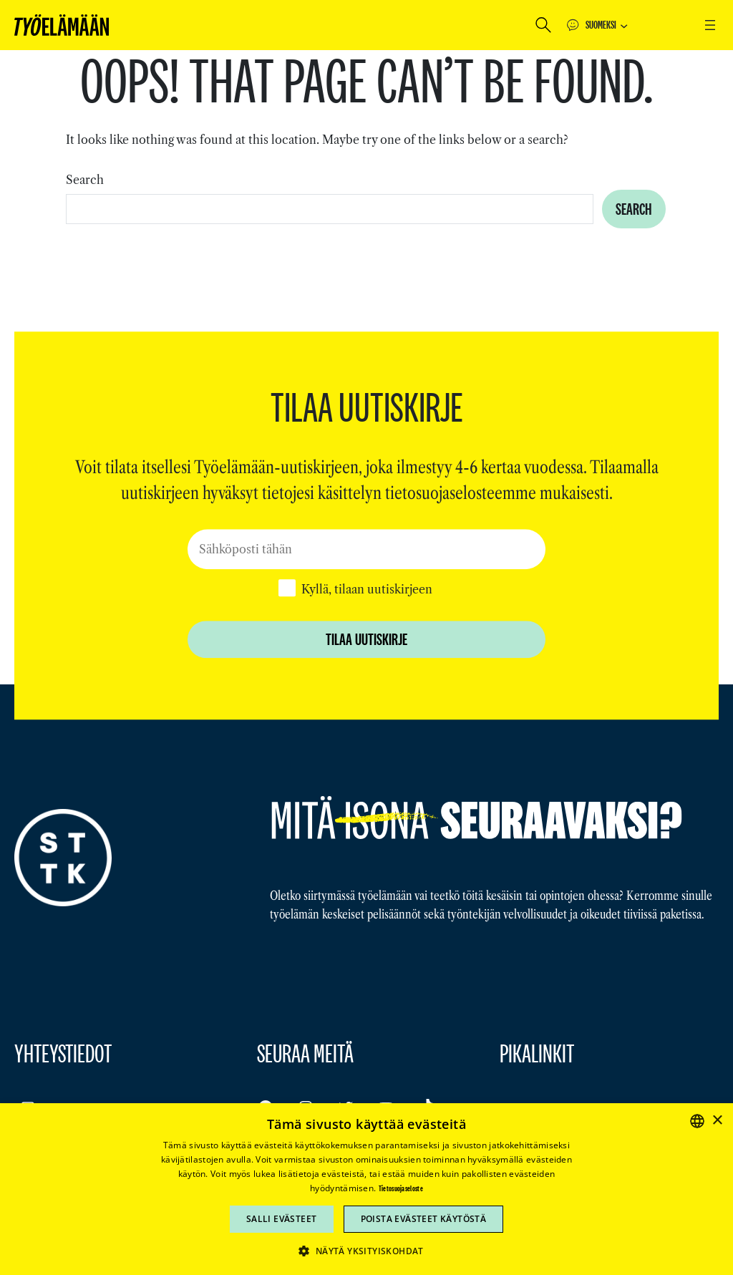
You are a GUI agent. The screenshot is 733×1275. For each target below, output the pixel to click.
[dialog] (366, 1189)
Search (85, 180)
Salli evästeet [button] (281, 1219)
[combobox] (329, 209)
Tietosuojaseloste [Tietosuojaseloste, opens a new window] (401, 1188)
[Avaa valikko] (710, 25)
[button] (366, 1251)
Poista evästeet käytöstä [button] (424, 1219)
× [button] (717, 1120)
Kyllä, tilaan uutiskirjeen (366, 589)
